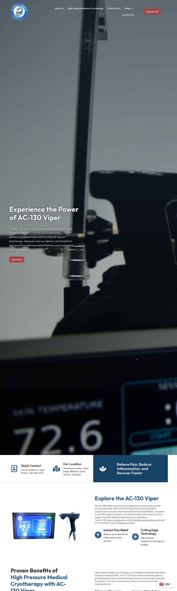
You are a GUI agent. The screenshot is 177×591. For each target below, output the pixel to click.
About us (59, 8)
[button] (129, 8)
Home (48, 8)
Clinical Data (113, 8)
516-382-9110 (36, 472)
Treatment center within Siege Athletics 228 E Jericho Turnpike (76, 471)
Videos (129, 8)
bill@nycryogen (37, 469)
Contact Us (128, 14)
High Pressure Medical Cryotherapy (85, 8)
